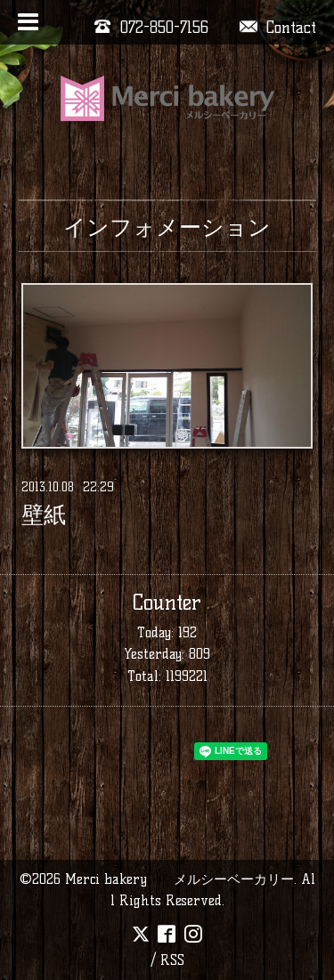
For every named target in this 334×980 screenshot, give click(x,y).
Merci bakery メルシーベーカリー (179, 879)
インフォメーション (167, 227)
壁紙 (43, 515)
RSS (172, 960)
